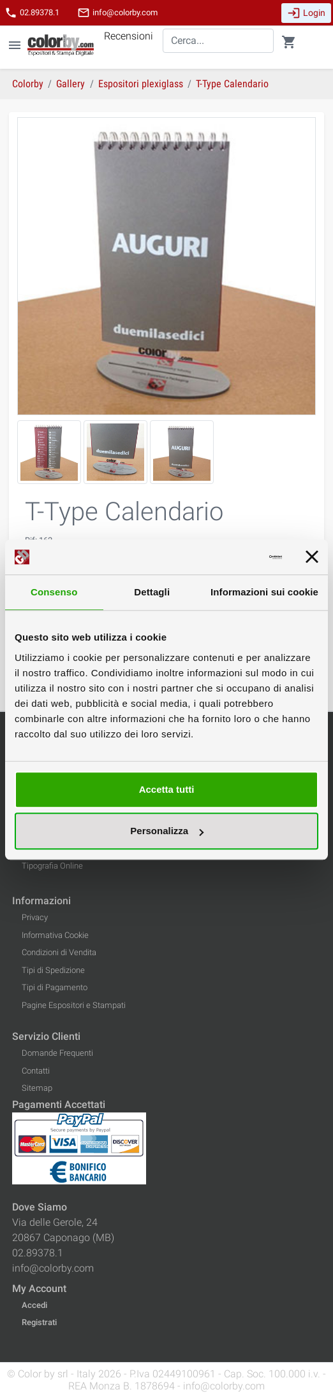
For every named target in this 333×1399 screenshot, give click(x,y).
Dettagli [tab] (152, 591)
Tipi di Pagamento (54, 987)
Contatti (36, 1071)
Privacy (35, 917)
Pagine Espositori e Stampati (74, 1005)
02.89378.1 (31, 12)
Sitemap (37, 1088)
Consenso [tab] (54, 591)
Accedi (34, 1305)
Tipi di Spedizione (53, 970)
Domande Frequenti (57, 1053)
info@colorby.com (117, 12)
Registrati (39, 1322)
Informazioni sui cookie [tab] (264, 591)
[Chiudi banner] (312, 557)
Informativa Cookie (55, 935)
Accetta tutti (167, 789)
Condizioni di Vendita (59, 952)
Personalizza (167, 830)
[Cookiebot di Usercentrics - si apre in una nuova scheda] (226, 557)
